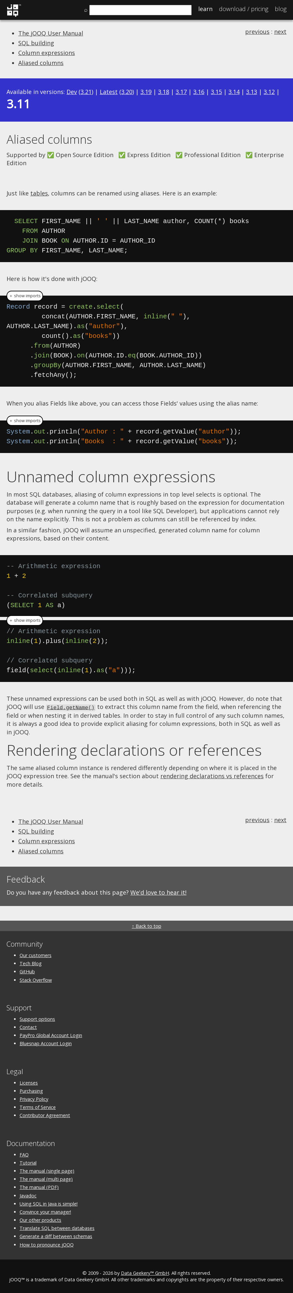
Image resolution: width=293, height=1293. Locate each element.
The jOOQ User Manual (50, 33)
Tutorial (28, 1162)
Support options (37, 1018)
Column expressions (46, 53)
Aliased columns (41, 63)
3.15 (216, 92)
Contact (28, 1027)
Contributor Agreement (45, 1115)
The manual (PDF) (39, 1187)
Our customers (35, 955)
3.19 (146, 92)
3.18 (163, 92)
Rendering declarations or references (134, 749)
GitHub (27, 971)
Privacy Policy (34, 1099)
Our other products (40, 1220)
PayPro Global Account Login (51, 1035)
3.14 (234, 92)
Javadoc (28, 1195)
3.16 (198, 92)
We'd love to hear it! (158, 892)
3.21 (86, 92)
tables (39, 193)
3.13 (251, 92)
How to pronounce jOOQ (47, 1244)
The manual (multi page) (46, 1179)
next (280, 31)
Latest (109, 92)
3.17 (181, 92)
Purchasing (31, 1090)
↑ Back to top (146, 925)
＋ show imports (25, 296)
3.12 (269, 92)
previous (257, 31)
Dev (71, 92)
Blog (280, 9)
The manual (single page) (47, 1170)
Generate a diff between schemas (56, 1236)
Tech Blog (31, 963)
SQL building (36, 43)
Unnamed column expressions (111, 476)
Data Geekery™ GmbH (145, 1272)
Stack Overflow (36, 979)
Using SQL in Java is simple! (49, 1203)
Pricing (243, 9)
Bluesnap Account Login (46, 1043)
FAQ (24, 1154)
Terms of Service (38, 1107)
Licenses (29, 1082)
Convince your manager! (45, 1211)
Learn (205, 9)
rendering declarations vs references (212, 776)
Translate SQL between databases (57, 1228)
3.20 (126, 92)
